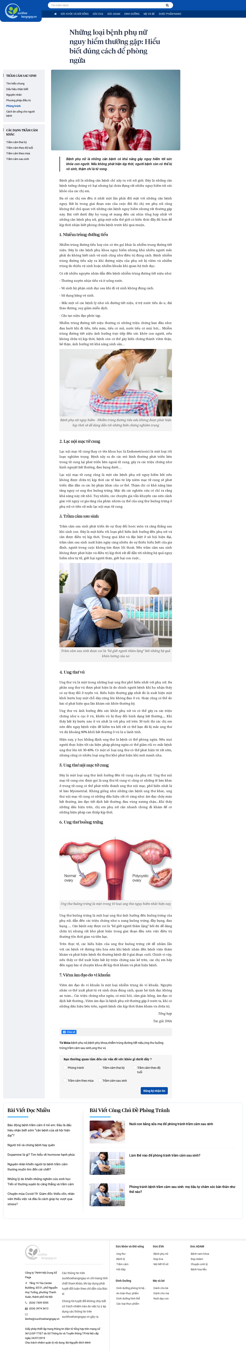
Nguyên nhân (14, 94)
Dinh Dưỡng (131, 13)
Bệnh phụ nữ (160, 1253)
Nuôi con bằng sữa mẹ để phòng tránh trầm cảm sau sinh (171, 1124)
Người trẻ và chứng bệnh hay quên (31, 1145)
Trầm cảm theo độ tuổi (19, 147)
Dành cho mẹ (161, 1293)
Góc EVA (98, 13)
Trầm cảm (122, 1264)
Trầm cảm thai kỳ (16, 142)
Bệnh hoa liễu (199, 1269)
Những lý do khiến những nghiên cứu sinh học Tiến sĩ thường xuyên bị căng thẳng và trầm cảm (41, 1181)
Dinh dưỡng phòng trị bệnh (131, 1288)
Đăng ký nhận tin (154, 1090)
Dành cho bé (160, 1288)
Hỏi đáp (121, 1269)
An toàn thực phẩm (127, 1293)
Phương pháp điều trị (18, 100)
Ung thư (121, 1253)
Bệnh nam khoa (200, 1253)
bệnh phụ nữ (79, 1042)
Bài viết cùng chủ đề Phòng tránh (130, 1110)
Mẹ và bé (149, 13)
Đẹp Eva (158, 1259)
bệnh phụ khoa (97, 1042)
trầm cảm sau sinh (79, 1048)
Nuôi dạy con (161, 1298)
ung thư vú (99, 1048)
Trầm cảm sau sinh (21, 75)
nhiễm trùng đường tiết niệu (125, 1042)
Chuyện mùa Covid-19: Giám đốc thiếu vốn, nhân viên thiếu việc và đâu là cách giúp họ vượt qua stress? (41, 1199)
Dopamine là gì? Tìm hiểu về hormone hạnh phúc (41, 1155)
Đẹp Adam (197, 1259)
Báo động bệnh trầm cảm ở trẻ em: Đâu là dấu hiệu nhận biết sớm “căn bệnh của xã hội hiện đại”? (39, 1130)
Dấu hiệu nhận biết (17, 89)
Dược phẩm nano (170, 13)
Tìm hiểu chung (15, 83)
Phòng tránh (13, 106)
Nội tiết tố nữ (160, 1264)
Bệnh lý (120, 1259)
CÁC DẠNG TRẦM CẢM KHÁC (22, 132)
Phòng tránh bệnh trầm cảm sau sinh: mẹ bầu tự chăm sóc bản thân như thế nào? (182, 1189)
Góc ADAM (113, 13)
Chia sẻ (69, 1032)
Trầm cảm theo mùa (18, 153)
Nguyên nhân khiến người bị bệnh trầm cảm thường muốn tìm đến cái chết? (38, 1166)
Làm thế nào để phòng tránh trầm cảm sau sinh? (164, 1155)
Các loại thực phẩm (127, 1303)
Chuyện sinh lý (199, 1264)
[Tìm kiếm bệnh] (167, 5)
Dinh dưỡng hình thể (128, 1298)
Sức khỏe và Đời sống (75, 13)
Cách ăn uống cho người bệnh (20, 113)
